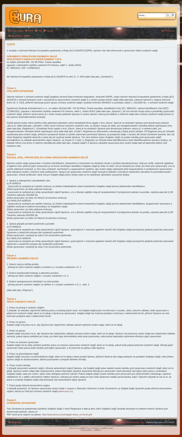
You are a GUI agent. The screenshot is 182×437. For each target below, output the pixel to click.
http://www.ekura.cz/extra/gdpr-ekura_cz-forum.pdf (67, 414)
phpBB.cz (97, 430)
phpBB (82, 428)
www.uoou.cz (65, 391)
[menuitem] (29, 31)
